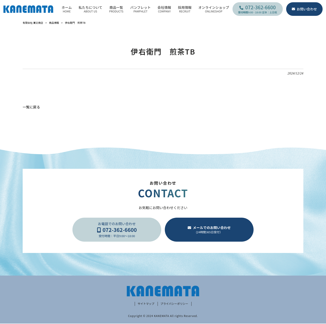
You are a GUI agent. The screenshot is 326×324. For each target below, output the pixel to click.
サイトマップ (145, 304)
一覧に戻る (31, 106)
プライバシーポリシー (175, 304)
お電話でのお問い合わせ (117, 229)
